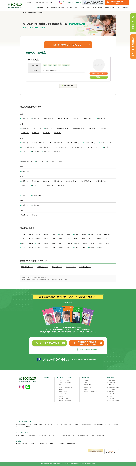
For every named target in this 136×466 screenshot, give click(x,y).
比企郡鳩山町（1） (101, 181)
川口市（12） (37, 128)
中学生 (100, 7)
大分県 (76, 247)
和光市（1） (25, 215)
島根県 (77, 243)
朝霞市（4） (35, 118)
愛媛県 (31, 247)
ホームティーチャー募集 (65, 400)
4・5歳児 (69, 7)
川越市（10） (49, 128)
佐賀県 (53, 247)
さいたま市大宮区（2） (74, 142)
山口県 (100, 243)
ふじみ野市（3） (49, 185)
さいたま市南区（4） (77, 147)
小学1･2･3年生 (88, 385)
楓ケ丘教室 (33, 59)
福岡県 (46, 247)
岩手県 (46, 234)
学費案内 (125, 7)
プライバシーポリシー (64, 398)
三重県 (106, 238)
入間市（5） (76, 118)
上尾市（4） (25, 118)
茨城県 (76, 234)
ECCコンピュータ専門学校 (57, 444)
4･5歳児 (86, 382)
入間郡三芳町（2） (63, 118)
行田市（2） (103, 128)
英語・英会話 (112, 380)
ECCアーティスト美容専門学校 (39, 444)
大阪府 (38, 243)
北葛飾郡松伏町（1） (79, 128)
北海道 (23, 234)
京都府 (31, 243)
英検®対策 (111, 385)
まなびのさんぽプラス (114, 400)
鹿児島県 (91, 247)
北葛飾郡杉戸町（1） (63, 128)
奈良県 (53, 243)
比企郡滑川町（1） (86, 181)
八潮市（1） (25, 205)
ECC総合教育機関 (20, 435)
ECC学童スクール (53, 435)
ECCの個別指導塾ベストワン (23, 424)
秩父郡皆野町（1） (26, 161)
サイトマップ (28, 2)
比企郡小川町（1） (71, 181)
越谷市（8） (57, 133)
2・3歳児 (61, 7)
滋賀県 (23, 243)
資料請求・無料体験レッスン (66, 387)
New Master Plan (71, 267)
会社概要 (61, 396)
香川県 (23, 247)
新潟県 (53, 238)
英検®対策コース (57, 267)
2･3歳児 (86, 380)
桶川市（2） (101, 118)
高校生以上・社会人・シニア (112, 7)
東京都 (31, 238)
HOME (46, 377)
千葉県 (23, 238)
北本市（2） (92, 128)
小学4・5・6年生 (91, 7)
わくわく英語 (112, 389)
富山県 (61, 238)
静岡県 (91, 238)
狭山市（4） (25, 151)
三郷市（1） (25, 195)
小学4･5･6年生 (88, 387)
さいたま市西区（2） (45, 147)
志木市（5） (35, 151)
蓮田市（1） (25, 181)
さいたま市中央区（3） (28, 147)
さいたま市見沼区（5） (94, 147)
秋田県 (38, 234)
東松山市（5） (58, 181)
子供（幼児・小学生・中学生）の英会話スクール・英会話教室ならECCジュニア (65, 463)
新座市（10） (25, 171)
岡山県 (85, 243)
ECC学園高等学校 (71, 444)
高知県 (38, 247)
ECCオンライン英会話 (98, 435)
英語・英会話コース (27, 267)
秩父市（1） (39, 161)
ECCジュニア (31, 435)
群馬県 (91, 234)
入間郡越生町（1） (48, 118)
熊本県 (69, 247)
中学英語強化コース (42, 267)
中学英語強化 (112, 382)
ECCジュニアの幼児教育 (65, 382)
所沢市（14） (51, 161)
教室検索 (40, 7)
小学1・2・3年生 (79, 7)
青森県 (31, 234)
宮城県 (61, 234)
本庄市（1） (61, 185)
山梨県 (38, 238)
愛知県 (99, 238)
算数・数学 (111, 391)
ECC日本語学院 (66, 435)
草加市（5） (57, 151)
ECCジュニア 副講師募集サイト (83, 424)
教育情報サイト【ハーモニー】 (50, 2)
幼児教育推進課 (38, 424)
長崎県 (61, 247)
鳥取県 (70, 243)
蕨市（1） (35, 215)
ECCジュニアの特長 (51, 7)
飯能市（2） (46, 181)
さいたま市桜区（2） (106, 142)
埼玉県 (99, 234)
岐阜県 (84, 238)
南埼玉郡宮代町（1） (38, 195)
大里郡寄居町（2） (89, 118)
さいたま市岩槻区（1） (39, 142)
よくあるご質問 (37, 2)
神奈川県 (107, 234)
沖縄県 (100, 247)
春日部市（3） (25, 128)
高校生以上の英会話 (114, 387)
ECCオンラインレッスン (51, 424)
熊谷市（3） (35, 133)
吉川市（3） (35, 205)
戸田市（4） (62, 161)
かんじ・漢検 (112, 394)
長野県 (46, 238)
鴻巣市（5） (46, 133)
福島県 (69, 234)
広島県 (92, 243)
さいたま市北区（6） (90, 142)
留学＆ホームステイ (66, 424)
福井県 (76, 238)
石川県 (69, 238)
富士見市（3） (36, 185)
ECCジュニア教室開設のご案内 (81, 435)
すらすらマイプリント (114, 396)
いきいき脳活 (112, 398)
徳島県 (108, 243)
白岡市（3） (46, 151)
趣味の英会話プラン (85, 267)
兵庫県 (46, 243)
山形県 (53, 234)
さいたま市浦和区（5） (56, 142)
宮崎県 (84, 247)
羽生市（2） (35, 181)
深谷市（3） (25, 185)
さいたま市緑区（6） (61, 147)
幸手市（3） (25, 142)
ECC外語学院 (42, 435)
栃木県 (84, 234)
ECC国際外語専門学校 (21, 444)
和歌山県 (61, 243)
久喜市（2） (25, 133)
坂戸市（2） (108, 147)
